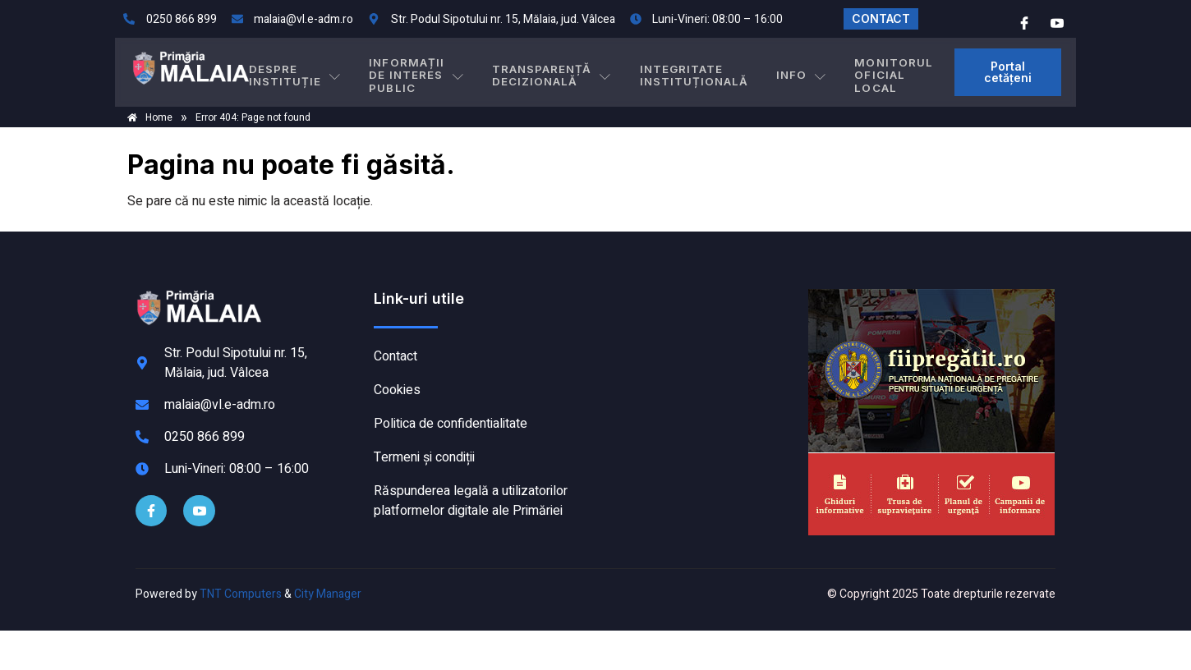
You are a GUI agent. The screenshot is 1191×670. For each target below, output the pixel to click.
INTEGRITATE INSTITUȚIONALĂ (692, 72)
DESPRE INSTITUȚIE (321, 72)
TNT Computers (241, 594)
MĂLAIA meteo (698, 350)
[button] (938, 72)
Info (787, 72)
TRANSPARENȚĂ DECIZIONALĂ (566, 72)
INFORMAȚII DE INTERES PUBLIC (437, 72)
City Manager (327, 594)
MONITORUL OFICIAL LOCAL (866, 72)
